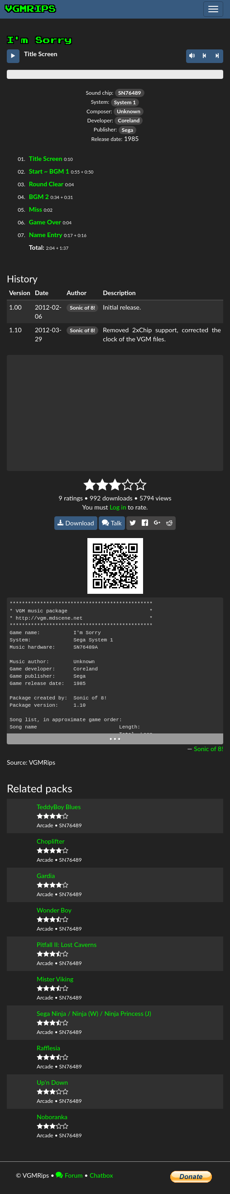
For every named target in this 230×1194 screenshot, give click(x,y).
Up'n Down (52, 1082)
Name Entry (45, 234)
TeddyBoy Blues (59, 807)
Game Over (45, 222)
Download (76, 523)
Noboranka (52, 1117)
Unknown (128, 111)
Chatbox (101, 1175)
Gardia (46, 875)
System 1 (125, 102)
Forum (69, 1175)
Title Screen (45, 158)
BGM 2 (39, 196)
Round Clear (46, 184)
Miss (35, 209)
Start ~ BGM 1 (49, 171)
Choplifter (51, 841)
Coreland (128, 120)
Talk (112, 523)
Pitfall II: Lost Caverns (66, 944)
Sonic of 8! (82, 307)
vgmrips (30, 9)
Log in (118, 507)
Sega (127, 129)
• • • (115, 739)
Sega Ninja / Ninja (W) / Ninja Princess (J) (94, 1013)
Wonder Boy (54, 910)
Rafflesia (48, 1048)
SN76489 (129, 92)
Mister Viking (55, 979)
